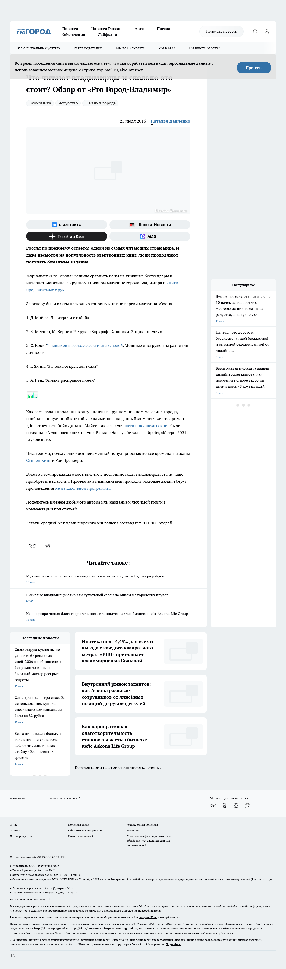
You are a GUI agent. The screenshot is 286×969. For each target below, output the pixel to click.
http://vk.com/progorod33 (51, 928)
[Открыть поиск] (255, 31)
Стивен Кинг (39, 460)
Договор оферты (21, 836)
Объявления (73, 34)
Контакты (133, 830)
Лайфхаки (107, 34)
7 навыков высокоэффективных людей (85, 345)
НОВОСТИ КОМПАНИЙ (65, 798)
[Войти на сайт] (266, 31)
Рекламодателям (88, 48)
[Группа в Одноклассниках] (224, 805)
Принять (254, 67)
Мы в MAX (167, 48)
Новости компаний (80, 836)
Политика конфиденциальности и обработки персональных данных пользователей (149, 840)
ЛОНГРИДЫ (17, 798)
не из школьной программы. (82, 488)
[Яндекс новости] (149, 224)
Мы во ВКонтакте (130, 48)
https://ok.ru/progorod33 (86, 928)
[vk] (33, 546)
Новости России (106, 28)
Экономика (40, 103)
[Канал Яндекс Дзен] (66, 236)
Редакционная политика (142, 824)
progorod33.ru (148, 917)
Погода (163, 28)
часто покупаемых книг (146, 425)
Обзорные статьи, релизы (85, 830)
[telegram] (49, 546)
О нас (13, 824)
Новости (70, 28)
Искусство (68, 103)
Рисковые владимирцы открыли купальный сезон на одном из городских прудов (108, 598)
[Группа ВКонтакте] (66, 224)
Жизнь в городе (100, 103)
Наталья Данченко (170, 121)
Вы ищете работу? (204, 48)
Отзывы (15, 830)
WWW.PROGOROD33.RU (49, 857)
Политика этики (78, 824)
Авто (139, 28)
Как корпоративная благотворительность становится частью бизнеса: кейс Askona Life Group (108, 617)
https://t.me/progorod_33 (120, 928)
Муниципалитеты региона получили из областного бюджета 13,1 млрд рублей (108, 579)
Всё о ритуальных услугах (38, 48)
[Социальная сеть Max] (149, 236)
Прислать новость (221, 31)
